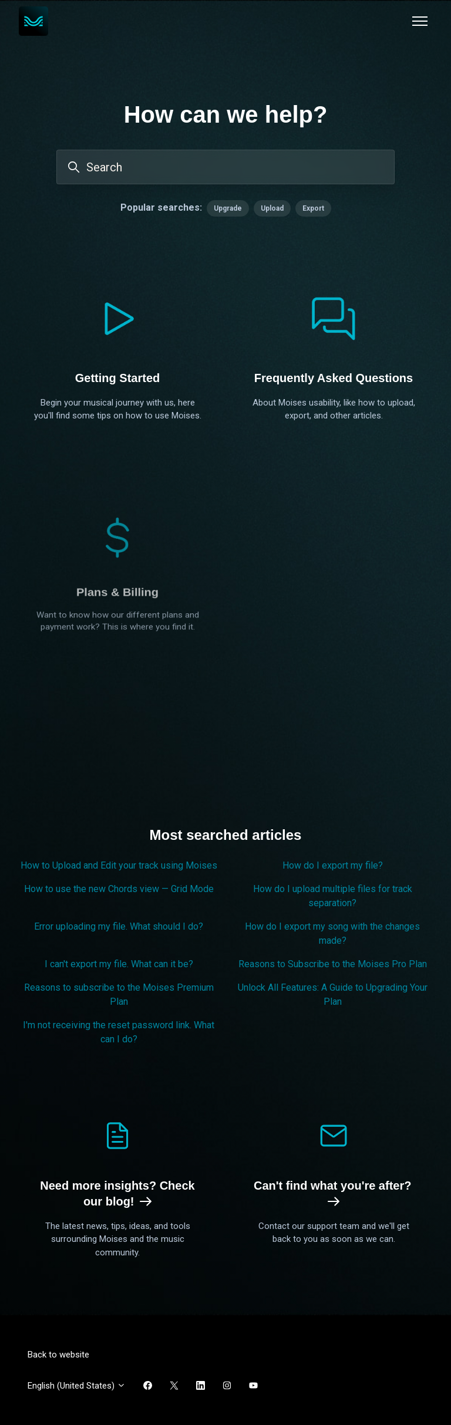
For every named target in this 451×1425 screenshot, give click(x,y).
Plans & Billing (117, 670)
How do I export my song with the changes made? (332, 933)
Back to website (58, 1354)
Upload (272, 208)
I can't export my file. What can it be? (119, 964)
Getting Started (117, 378)
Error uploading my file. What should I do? (118, 926)
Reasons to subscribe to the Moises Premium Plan (119, 994)
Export (313, 208)
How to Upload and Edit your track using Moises (119, 865)
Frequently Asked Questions (333, 378)
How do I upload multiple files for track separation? (332, 896)
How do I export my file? (332, 865)
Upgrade (228, 208)
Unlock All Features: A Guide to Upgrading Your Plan (333, 994)
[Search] (225, 167)
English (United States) (77, 1385)
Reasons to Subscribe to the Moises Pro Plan (332, 964)
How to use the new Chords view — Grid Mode (119, 888)
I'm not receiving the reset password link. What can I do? (118, 1032)
